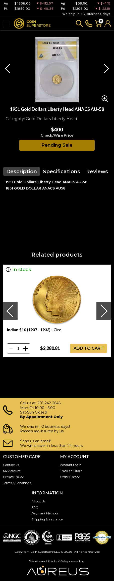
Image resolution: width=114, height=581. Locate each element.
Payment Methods (45, 513)
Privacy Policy (13, 477)
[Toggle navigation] (6, 23)
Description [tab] (21, 171)
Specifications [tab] (61, 171)
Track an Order (71, 471)
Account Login (70, 465)
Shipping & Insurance (47, 519)
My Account (12, 471)
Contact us (11, 465)
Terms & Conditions (17, 483)
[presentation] (10, 311)
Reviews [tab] (97, 171)
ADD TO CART (88, 348)
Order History (70, 477)
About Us (38, 501)
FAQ (35, 507)
